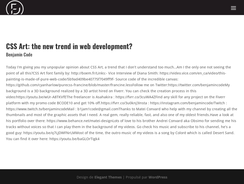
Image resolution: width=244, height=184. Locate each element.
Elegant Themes (108, 177)
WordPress (158, 177)
